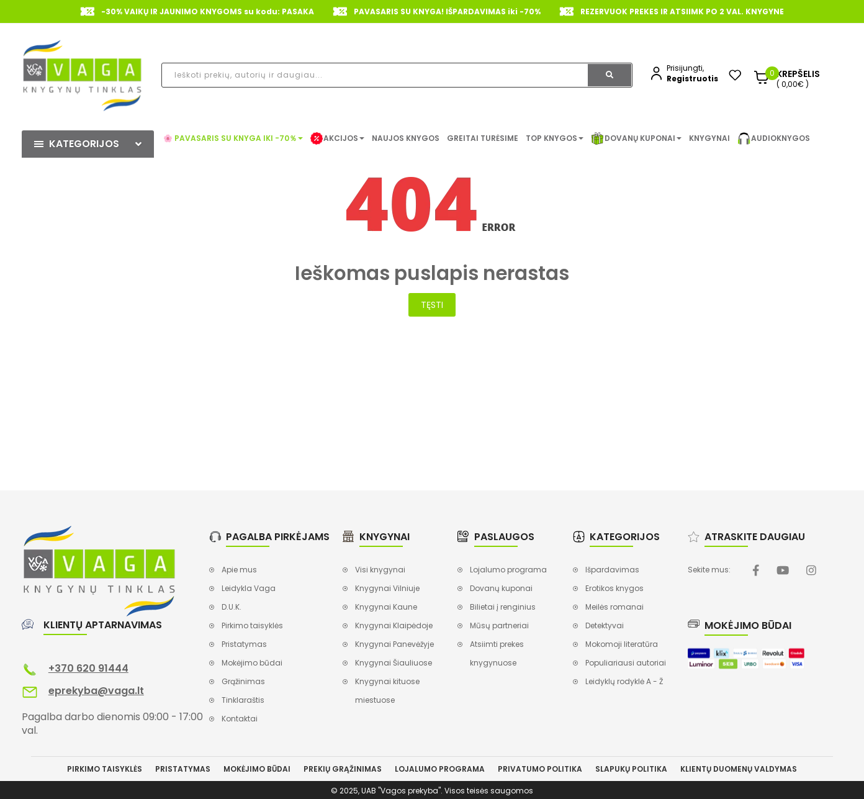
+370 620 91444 (88, 668)
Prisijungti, (685, 68)
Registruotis (692, 78)
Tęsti (432, 305)
